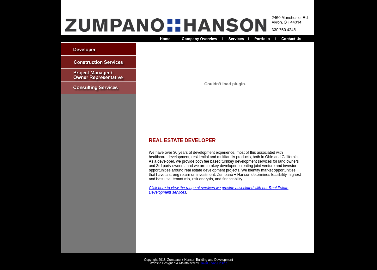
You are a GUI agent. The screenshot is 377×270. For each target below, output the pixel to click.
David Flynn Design (213, 263)
